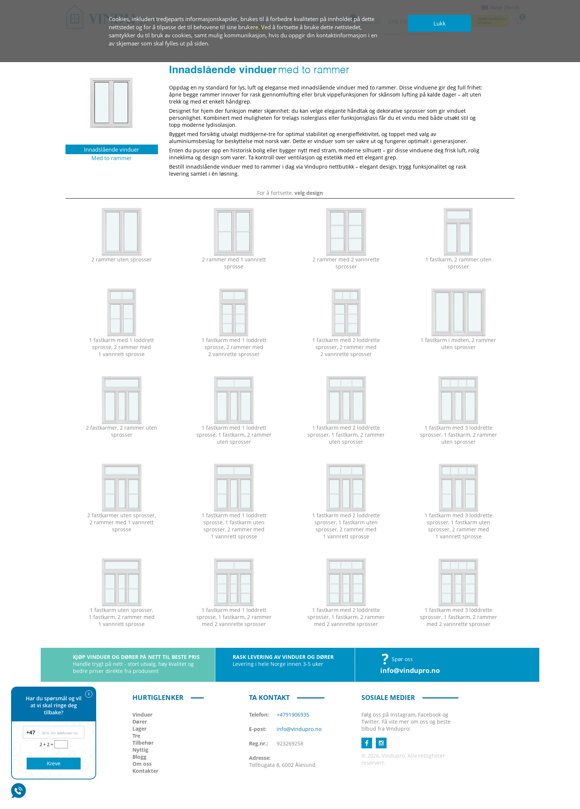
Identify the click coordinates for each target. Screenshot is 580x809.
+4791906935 (293, 714)
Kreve (54, 763)
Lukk (440, 23)
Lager (139, 728)
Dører (139, 721)
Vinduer (142, 714)
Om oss (142, 763)
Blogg (139, 756)
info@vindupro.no (410, 670)
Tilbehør (143, 742)
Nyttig (140, 749)
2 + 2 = (47, 744)
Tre (136, 735)
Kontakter (145, 770)
